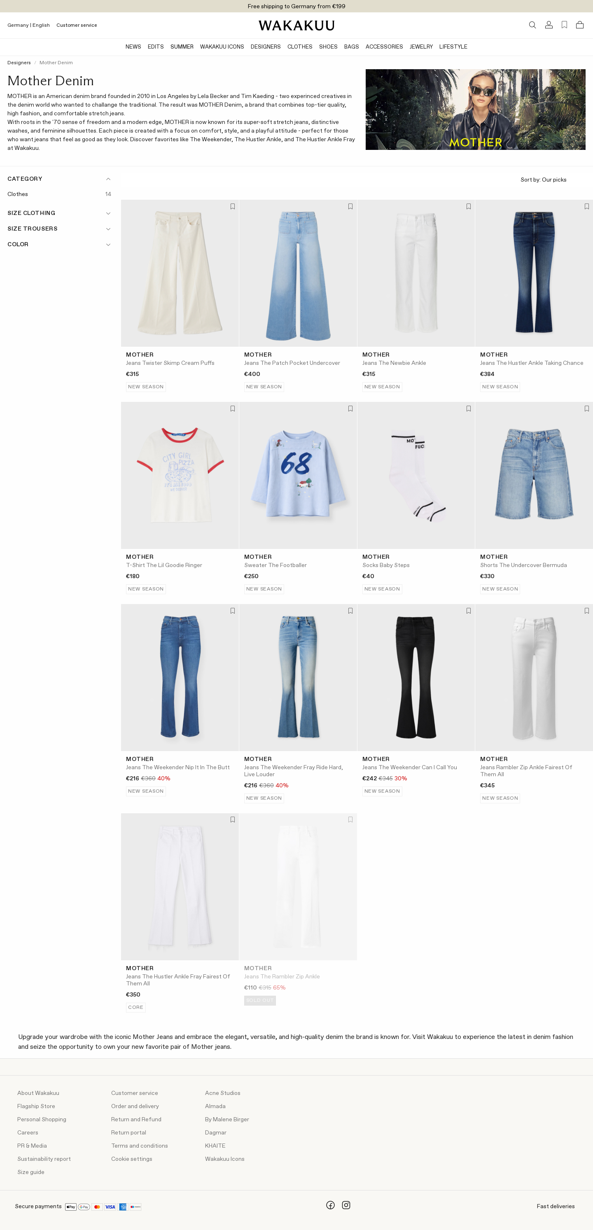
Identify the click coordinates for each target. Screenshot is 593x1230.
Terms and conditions (139, 1146)
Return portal (128, 1133)
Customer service (76, 25)
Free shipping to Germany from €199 (297, 6)
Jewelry (421, 47)
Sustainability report (44, 1159)
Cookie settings (131, 1159)
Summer (182, 47)
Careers (27, 1133)
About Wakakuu (38, 1093)
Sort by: (553, 180)
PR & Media (32, 1146)
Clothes (300, 47)
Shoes (328, 47)
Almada (215, 1106)
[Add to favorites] (232, 207)
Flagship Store (36, 1106)
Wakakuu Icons (222, 47)
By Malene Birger (227, 1119)
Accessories (384, 47)
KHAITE (215, 1146)
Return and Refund (136, 1119)
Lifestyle (453, 47)
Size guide (30, 1172)
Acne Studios (222, 1093)
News (133, 47)
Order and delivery (135, 1106)
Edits (156, 47)
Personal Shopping (41, 1119)
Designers (266, 47)
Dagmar (215, 1133)
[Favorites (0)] (564, 25)
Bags (351, 47)
